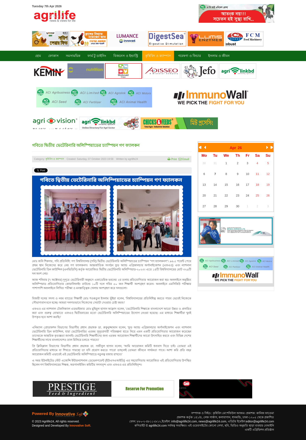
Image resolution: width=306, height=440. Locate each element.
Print (173, 159)
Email (185, 159)
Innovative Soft (80, 425)
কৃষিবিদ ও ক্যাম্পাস (55, 159)
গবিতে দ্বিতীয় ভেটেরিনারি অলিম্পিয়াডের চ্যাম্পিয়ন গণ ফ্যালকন (85, 145)
